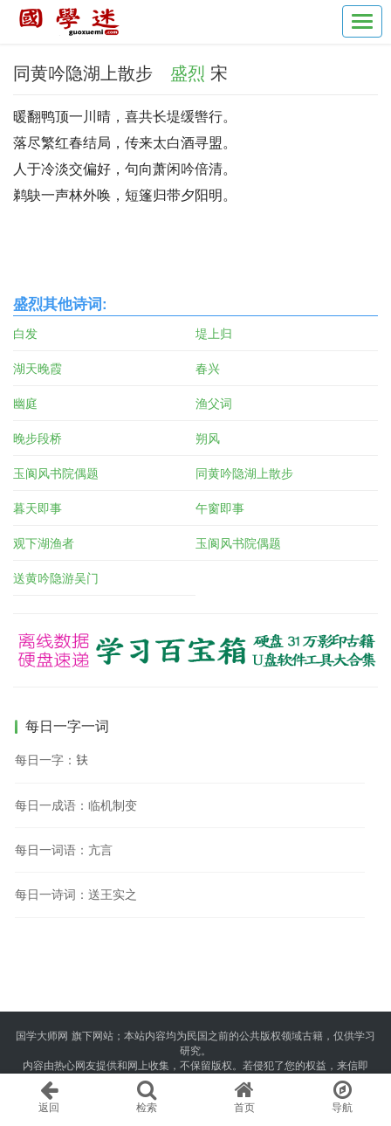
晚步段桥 (37, 439)
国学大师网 (42, 1036)
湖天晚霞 (37, 369)
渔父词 (214, 404)
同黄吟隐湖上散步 (244, 473)
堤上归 (214, 334)
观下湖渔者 (43, 543)
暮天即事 (37, 508)
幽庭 (25, 404)
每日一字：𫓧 (51, 760)
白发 (25, 334)
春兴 (208, 369)
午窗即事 (220, 508)
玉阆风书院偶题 (56, 473)
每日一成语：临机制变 (76, 805)
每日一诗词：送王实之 (76, 894)
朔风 (208, 439)
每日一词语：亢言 (64, 850)
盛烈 (187, 73)
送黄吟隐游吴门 (56, 578)
